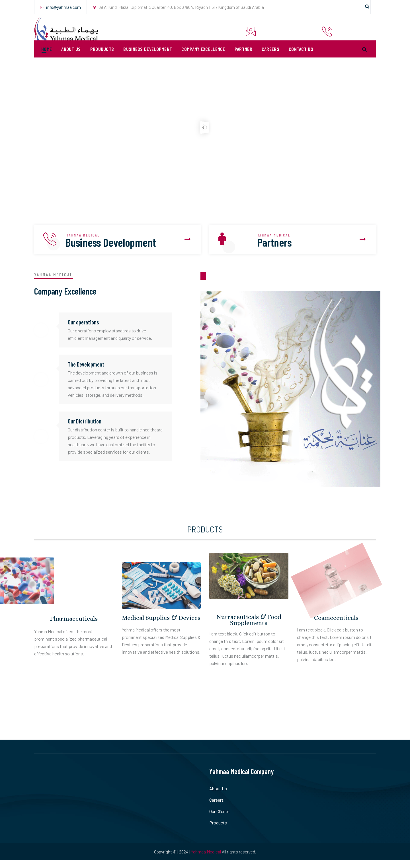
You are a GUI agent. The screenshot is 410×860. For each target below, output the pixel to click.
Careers (270, 57)
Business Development (147, 57)
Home (46, 57)
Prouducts (102, 57)
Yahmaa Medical (206, 851)
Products (218, 822)
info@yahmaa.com (63, 7)
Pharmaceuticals (74, 618)
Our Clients (219, 811)
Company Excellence (203, 57)
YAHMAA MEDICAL (85, 235)
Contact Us (301, 57)
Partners (275, 242)
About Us (71, 57)
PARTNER (243, 57)
